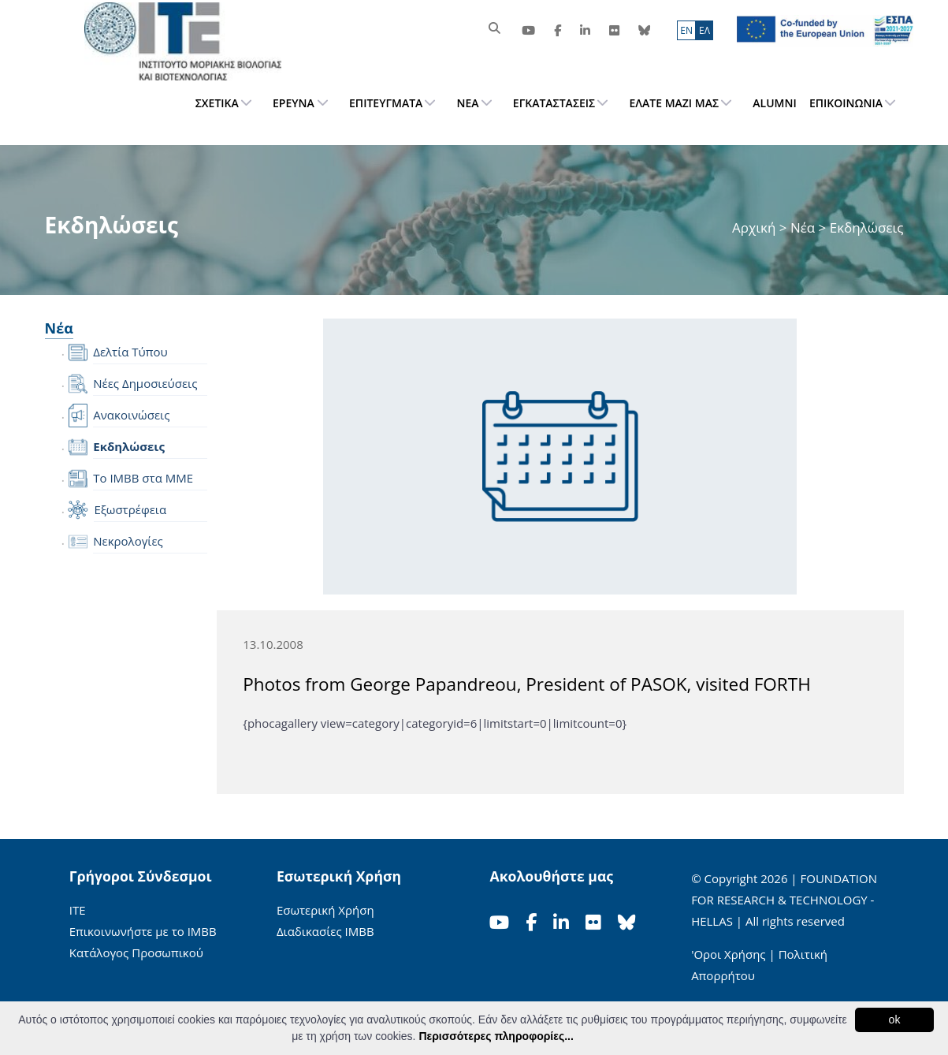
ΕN (686, 30)
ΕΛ (704, 30)
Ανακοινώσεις (131, 415)
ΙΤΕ (77, 910)
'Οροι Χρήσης (728, 954)
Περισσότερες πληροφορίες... (495, 1036)
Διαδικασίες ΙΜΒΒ (325, 931)
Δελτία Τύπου (130, 352)
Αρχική (755, 227)
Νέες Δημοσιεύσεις (145, 383)
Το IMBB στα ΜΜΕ (143, 478)
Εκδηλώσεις (129, 446)
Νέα (802, 227)
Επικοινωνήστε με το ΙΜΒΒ (143, 931)
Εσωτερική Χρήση (325, 910)
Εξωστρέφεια (130, 509)
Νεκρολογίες (128, 541)
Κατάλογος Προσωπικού (136, 952)
